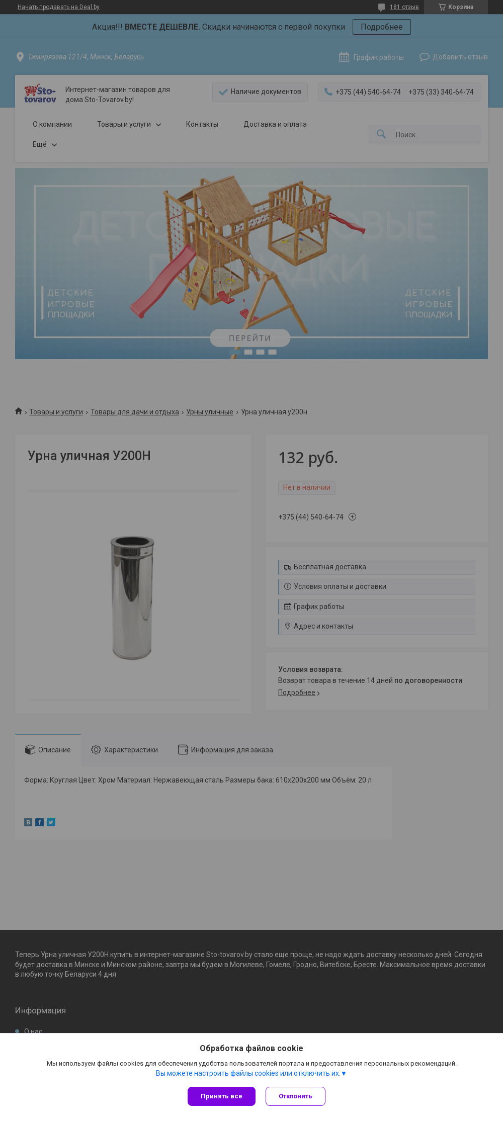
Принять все (221, 1096)
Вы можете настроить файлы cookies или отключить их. (248, 1073)
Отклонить (295, 1096)
